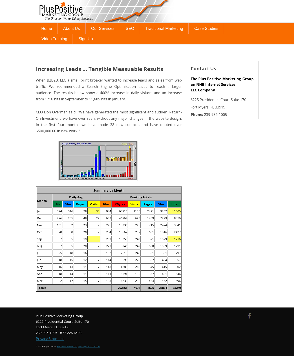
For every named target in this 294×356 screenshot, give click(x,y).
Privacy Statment (50, 338)
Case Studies (206, 28)
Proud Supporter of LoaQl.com (89, 346)
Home (46, 28)
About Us (71, 28)
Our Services (103, 28)
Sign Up (85, 39)
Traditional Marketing (164, 28)
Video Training (54, 39)
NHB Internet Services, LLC (67, 346)
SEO (130, 28)
